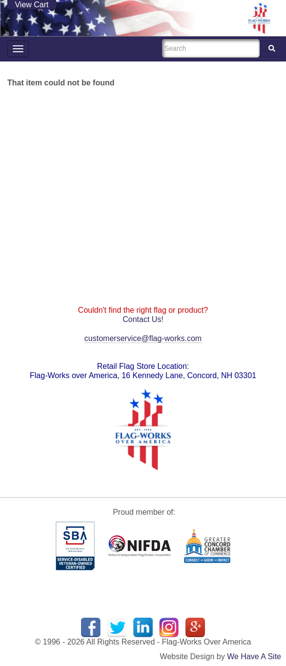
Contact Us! (143, 319)
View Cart (31, 4)
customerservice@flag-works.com (143, 338)
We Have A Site (254, 656)
